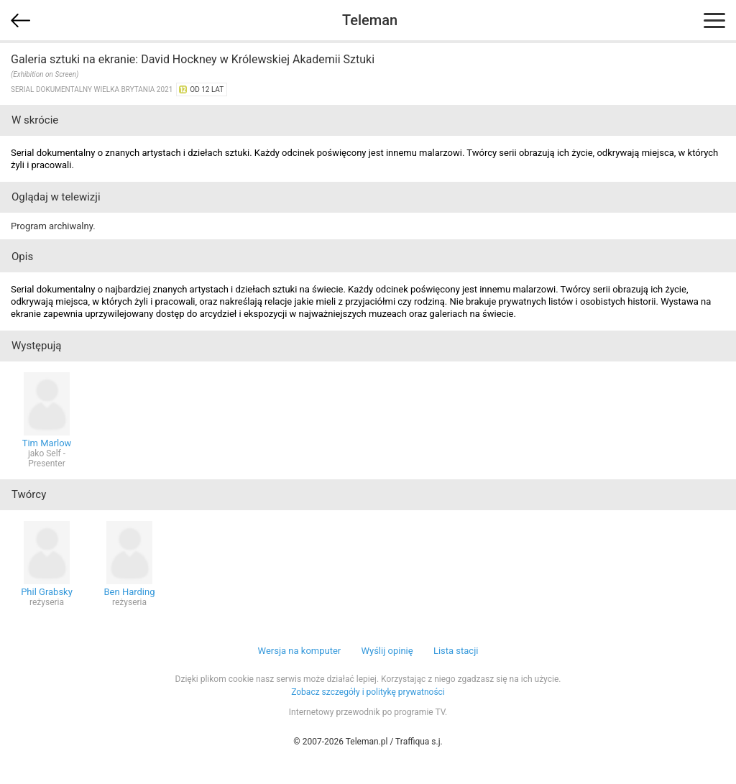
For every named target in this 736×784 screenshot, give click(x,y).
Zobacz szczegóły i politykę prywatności (368, 692)
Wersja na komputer (299, 650)
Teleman (369, 20)
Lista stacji (456, 650)
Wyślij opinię (387, 650)
